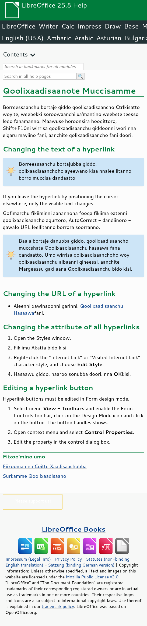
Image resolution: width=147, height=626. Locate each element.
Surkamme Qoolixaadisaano (34, 475)
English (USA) (23, 38)
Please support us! (32, 501)
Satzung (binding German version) (81, 565)
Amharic (59, 38)
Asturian (108, 38)
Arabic (83, 38)
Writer (48, 26)
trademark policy (58, 606)
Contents (15, 54)
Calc (67, 26)
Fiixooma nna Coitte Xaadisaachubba (44, 466)
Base (131, 26)
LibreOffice (18, 26)
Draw (112, 26)
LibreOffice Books (73, 529)
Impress (90, 26)
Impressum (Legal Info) (28, 559)
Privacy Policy (68, 559)
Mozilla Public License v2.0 (92, 577)
